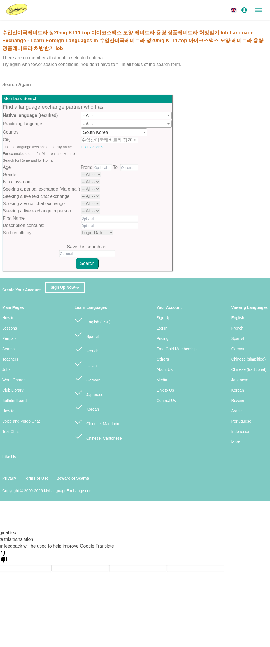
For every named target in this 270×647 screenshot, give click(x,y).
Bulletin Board (14, 400)
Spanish (87, 334)
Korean (87, 406)
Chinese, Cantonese (98, 435)
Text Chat (10, 431)
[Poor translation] (3, 556)
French (86, 348)
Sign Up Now (64, 287)
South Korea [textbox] (95, 132)
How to (8, 318)
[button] (235, 10)
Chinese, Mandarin (97, 421)
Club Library (12, 390)
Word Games (13, 380)
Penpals (9, 338)
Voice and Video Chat (21, 421)
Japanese (89, 392)
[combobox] (126, 115)
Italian (86, 363)
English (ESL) (92, 319)
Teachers (10, 359)
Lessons (9, 328)
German (87, 377)
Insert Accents (92, 147)
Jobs (6, 369)
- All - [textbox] (88, 115)
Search (8, 349)
